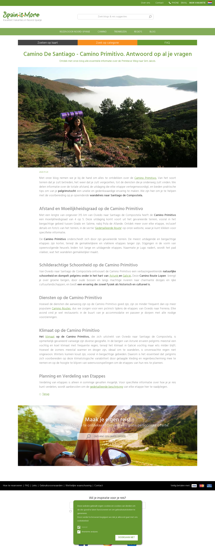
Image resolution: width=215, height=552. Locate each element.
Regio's (138, 32)
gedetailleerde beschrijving (106, 387)
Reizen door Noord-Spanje (75, 32)
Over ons (145, 3)
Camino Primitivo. (145, 178)
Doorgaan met (126, 537)
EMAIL (184, 3)
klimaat (50, 337)
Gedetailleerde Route (108, 228)
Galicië (127, 276)
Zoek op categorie (107, 43)
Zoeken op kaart (48, 43)
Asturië (114, 276)
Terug (45, 394)
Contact (159, 3)
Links (34, 485)
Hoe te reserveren (12, 485)
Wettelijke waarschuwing (78, 485)
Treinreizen (120, 32)
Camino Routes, (61, 308)
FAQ (167, 43)
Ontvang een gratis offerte (110, 437)
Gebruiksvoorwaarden (51, 485)
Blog (152, 32)
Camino (102, 32)
